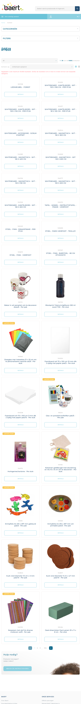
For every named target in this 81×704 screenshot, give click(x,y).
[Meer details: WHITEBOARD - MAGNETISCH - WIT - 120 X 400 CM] (20, 156)
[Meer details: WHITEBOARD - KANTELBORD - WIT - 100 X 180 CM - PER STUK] (60, 84)
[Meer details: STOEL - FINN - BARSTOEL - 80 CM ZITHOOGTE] (60, 252)
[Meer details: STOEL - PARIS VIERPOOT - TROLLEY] (60, 228)
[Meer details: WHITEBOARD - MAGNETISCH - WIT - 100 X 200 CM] (60, 180)
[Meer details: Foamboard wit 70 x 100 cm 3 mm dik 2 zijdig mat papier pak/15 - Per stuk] (20, 399)
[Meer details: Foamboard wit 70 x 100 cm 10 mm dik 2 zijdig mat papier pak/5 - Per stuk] (60, 344)
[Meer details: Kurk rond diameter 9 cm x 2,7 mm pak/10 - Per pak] (60, 561)
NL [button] (78, 16)
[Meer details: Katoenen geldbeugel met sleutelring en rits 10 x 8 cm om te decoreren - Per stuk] (60, 454)
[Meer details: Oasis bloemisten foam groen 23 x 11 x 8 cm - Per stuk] (60, 614)
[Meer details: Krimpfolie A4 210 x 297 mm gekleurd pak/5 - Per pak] (20, 507)
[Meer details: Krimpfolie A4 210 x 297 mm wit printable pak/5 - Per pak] (60, 507)
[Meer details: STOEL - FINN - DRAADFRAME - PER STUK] (20, 228)
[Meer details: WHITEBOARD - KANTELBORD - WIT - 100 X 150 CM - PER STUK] (20, 108)
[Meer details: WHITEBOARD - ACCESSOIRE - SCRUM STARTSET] (20, 132)
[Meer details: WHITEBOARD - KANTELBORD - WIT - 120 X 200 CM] (20, 204)
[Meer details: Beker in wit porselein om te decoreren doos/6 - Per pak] (20, 290)
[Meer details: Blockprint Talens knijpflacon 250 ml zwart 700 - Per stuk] (60, 290)
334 (45, 648)
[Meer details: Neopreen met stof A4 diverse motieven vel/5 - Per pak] (20, 614)
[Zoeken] (55, 8)
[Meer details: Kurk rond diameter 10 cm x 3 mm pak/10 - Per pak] (20, 561)
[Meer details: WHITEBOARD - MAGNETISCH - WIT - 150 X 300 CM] (60, 132)
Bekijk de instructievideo (17, 668)
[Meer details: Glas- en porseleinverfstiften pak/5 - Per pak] (60, 399)
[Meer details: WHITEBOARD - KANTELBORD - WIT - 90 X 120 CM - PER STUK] (60, 108)
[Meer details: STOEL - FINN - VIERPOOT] (20, 252)
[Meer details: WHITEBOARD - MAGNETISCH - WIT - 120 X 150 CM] (20, 180)
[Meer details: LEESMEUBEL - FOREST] (20, 84)
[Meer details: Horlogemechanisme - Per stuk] (20, 454)
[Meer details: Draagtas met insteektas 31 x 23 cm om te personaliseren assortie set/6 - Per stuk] (20, 344)
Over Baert (4, 700)
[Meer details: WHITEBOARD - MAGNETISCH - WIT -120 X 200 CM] (60, 156)
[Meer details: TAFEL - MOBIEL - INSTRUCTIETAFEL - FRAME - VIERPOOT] (60, 204)
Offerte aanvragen (48, 700)
